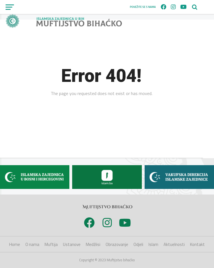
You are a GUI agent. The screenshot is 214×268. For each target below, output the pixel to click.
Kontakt (197, 244)
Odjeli (138, 244)
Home (14, 244)
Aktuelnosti (174, 244)
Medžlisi (93, 244)
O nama (32, 244)
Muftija (51, 244)
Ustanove (72, 244)
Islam (153, 244)
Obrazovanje (117, 244)
